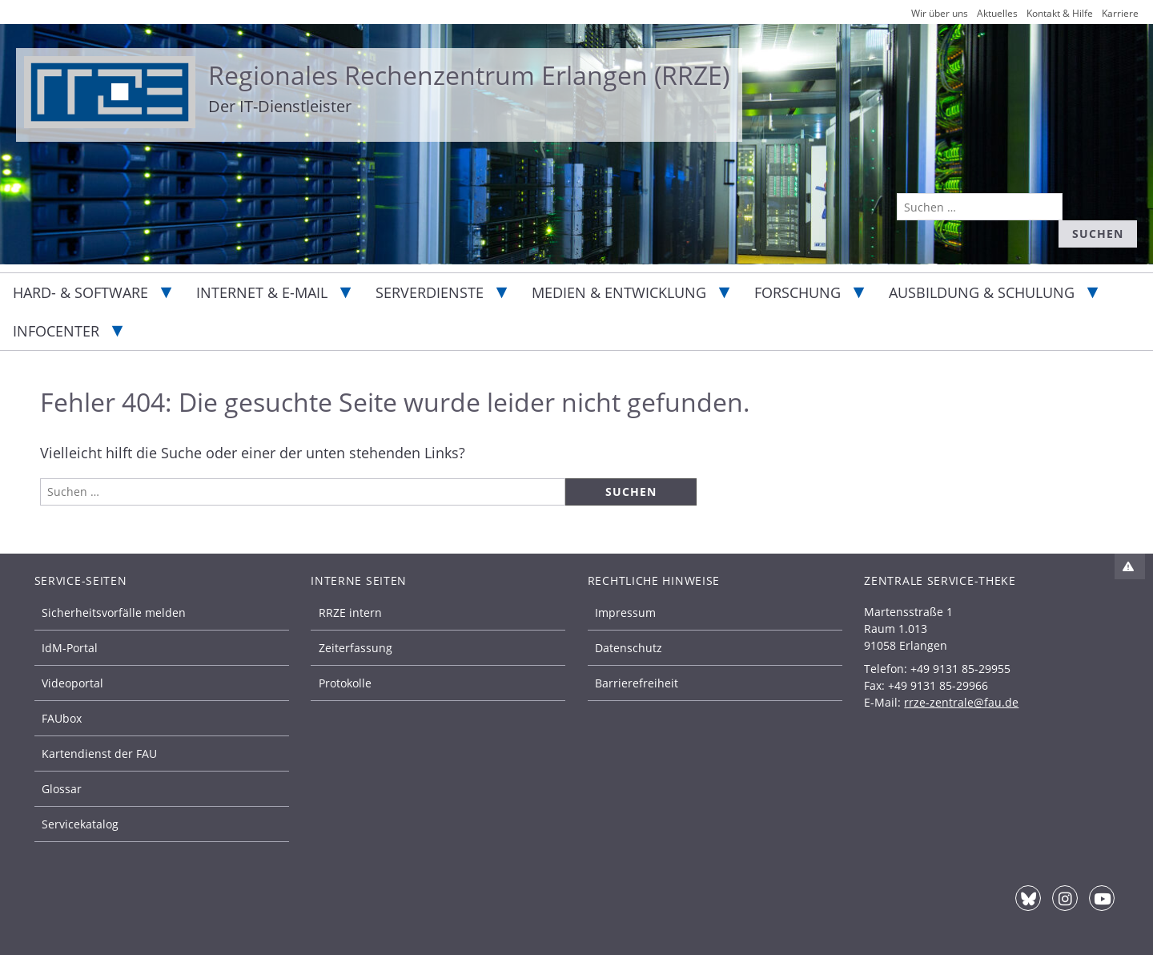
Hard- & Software (80, 292)
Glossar (62, 788)
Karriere (1120, 13)
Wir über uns (939, 13)
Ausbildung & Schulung (982, 292)
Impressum (625, 612)
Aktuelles (997, 13)
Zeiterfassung (355, 647)
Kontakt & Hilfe (1059, 13)
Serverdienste (430, 292)
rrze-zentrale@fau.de (961, 702)
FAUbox (62, 718)
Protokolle (345, 683)
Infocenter (56, 330)
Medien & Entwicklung (619, 292)
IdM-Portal (70, 647)
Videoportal (72, 683)
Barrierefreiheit (636, 683)
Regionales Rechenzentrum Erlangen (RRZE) (468, 75)
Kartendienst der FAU (99, 753)
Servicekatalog (80, 824)
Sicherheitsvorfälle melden (114, 612)
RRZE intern (350, 612)
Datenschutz (628, 647)
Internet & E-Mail (261, 292)
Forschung (797, 292)
